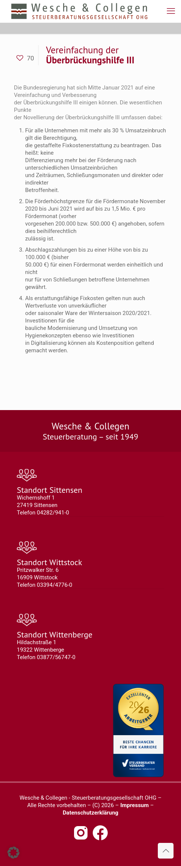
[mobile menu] (171, 11)
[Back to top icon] (166, 851)
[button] (13, 852)
